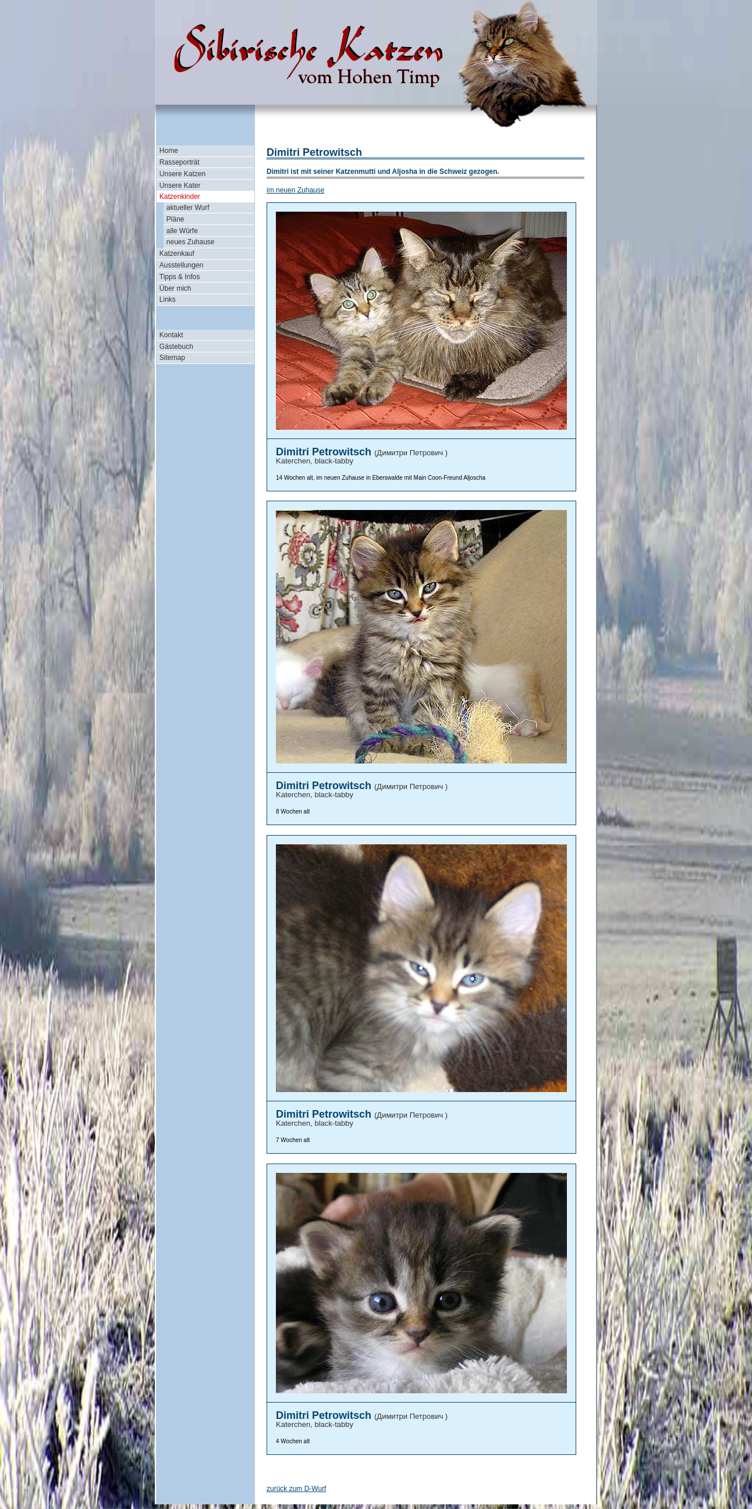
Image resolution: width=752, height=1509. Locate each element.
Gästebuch (176, 347)
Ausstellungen (181, 265)
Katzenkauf (176, 253)
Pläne (175, 219)
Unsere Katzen (182, 174)
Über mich (175, 288)
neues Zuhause (190, 242)
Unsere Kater (180, 185)
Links (167, 299)
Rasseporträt (179, 162)
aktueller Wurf (188, 208)
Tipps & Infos (179, 277)
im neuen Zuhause (295, 190)
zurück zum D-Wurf (296, 1489)
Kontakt (171, 335)
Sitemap (172, 358)
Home (168, 151)
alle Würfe (182, 231)
